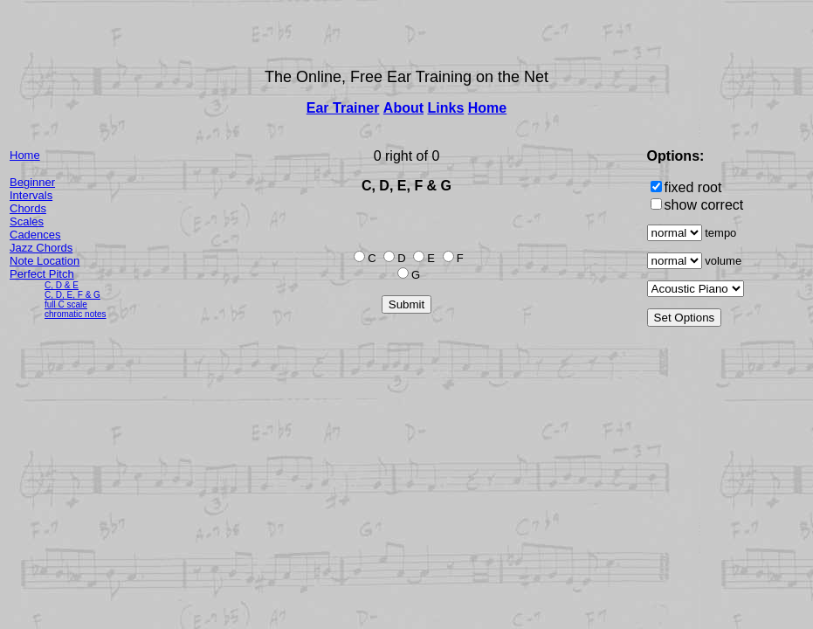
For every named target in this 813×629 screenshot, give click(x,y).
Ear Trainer (343, 107)
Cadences (35, 234)
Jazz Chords (41, 247)
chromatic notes (76, 314)
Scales (27, 221)
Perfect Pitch (42, 273)
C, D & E (62, 285)
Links (446, 107)
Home (487, 107)
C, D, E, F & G (72, 295)
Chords (28, 208)
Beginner (32, 182)
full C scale (66, 304)
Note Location (44, 260)
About (403, 107)
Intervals (31, 195)
